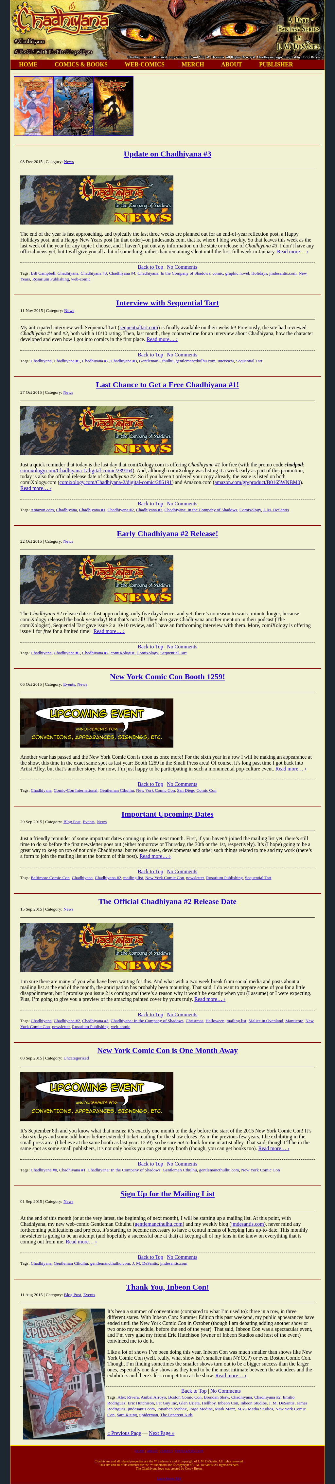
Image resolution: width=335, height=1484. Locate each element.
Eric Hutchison (141, 1403)
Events (69, 684)
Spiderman (148, 1414)
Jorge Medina (201, 1408)
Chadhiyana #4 (122, 273)
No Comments (182, 267)
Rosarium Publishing (50, 279)
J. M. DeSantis (276, 509)
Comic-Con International (75, 790)
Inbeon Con (228, 1403)
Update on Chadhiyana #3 (167, 154)
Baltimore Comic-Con (50, 877)
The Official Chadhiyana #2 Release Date (167, 901)
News (69, 161)
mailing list (133, 877)
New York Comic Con (155, 790)
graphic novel (237, 273)
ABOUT (231, 64)
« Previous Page (124, 1433)
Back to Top (150, 267)
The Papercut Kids (176, 1414)
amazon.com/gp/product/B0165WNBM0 (257, 482)
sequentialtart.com (138, 327)
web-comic (80, 279)
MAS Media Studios (255, 1408)
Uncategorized (76, 1058)
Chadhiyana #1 (67, 360)
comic (217, 273)
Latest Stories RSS (169, 1478)
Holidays (259, 273)
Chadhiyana (68, 273)
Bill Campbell (43, 273)
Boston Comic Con (185, 1397)
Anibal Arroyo (153, 1397)
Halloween (214, 1020)
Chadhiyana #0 (44, 1169)
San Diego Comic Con (196, 790)
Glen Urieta (189, 1403)
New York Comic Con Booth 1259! (167, 676)
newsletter (195, 877)
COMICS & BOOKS (81, 64)
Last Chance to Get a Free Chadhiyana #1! (167, 384)
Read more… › (292, 251)
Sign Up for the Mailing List (167, 1193)
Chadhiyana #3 (93, 273)
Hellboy (209, 1403)
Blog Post (71, 821)
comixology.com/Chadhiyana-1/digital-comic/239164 (76, 470)
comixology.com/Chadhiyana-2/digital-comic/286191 (116, 482)
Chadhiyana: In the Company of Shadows (173, 273)
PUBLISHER (276, 64)
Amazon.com (42, 509)
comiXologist (122, 652)
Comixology (250, 509)
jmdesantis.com (282, 273)
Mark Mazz (225, 1408)
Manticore (294, 1020)
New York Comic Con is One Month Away (167, 1050)
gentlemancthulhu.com (196, 360)
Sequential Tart (249, 360)
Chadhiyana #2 (95, 360)
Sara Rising (127, 1414)
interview (226, 360)
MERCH (193, 64)
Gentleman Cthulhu (156, 360)
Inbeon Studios (253, 1403)
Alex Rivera (128, 1397)
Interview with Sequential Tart (167, 303)
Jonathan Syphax (172, 1408)
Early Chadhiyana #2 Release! (167, 533)
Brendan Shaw (216, 1397)
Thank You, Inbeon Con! (167, 1287)
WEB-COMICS (145, 64)
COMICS (166, 1451)
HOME (28, 64)
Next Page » (161, 1433)
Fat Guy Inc (166, 1403)
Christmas (194, 1020)
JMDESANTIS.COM (189, 1451)
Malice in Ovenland (266, 1020)
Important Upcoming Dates (167, 814)
